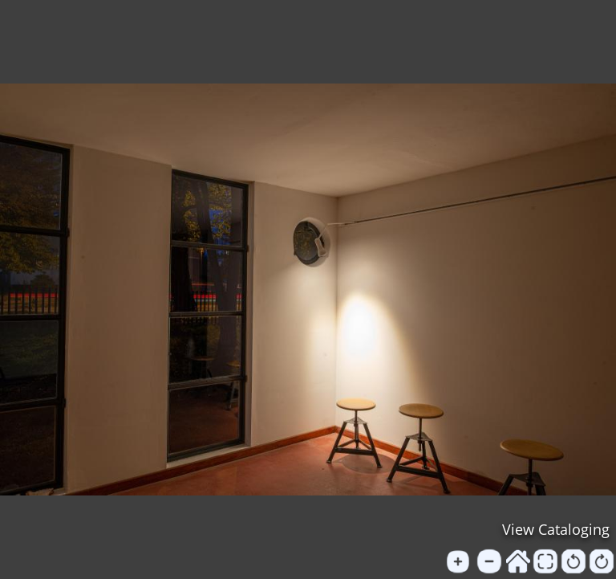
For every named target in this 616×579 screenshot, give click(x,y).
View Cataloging (556, 529)
